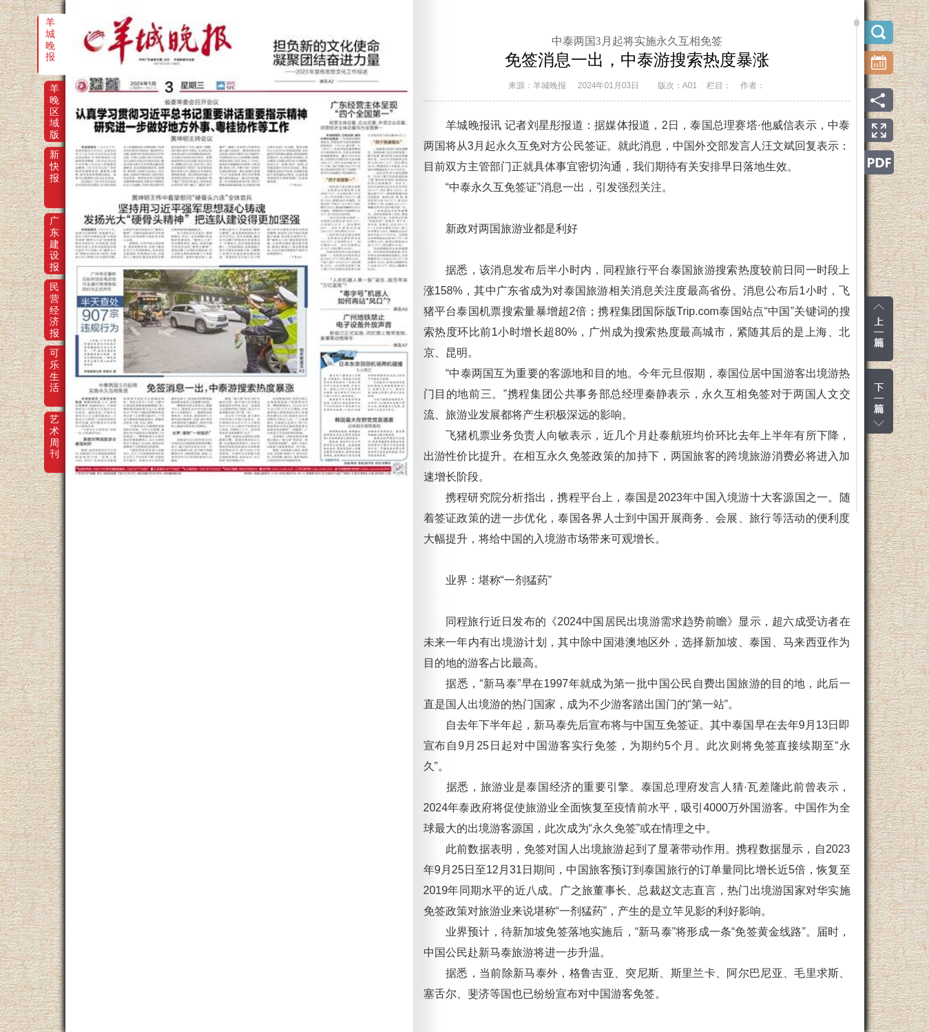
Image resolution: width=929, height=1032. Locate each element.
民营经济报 (54, 296)
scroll (856, 22)
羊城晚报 (50, 32)
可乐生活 (54, 362)
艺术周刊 (54, 429)
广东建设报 (54, 230)
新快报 (54, 164)
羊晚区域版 (54, 98)
